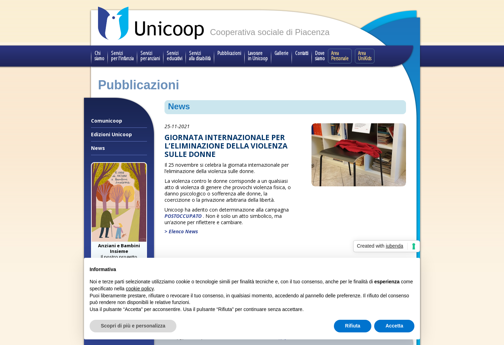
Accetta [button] (394, 326)
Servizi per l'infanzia (122, 55)
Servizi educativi (174, 55)
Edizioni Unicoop (111, 134)
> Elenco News (181, 231)
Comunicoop (106, 120)
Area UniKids (364, 55)
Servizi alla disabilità (200, 55)
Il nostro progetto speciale (119, 253)
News (98, 148)
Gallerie (281, 52)
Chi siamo (99, 55)
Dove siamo (320, 55)
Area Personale (340, 55)
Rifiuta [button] (352, 326)
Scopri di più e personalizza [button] (133, 326)
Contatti (301, 52)
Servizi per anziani (150, 55)
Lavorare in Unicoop (258, 55)
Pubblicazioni (229, 52)
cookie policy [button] (140, 288)
